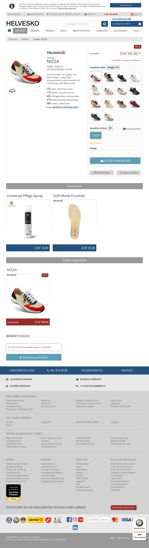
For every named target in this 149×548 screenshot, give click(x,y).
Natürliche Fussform (121, 469)
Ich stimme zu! (126, 5)
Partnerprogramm (85, 490)
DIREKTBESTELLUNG (22, 370)
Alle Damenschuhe (15, 400)
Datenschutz (123, 538)
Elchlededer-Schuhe (16, 446)
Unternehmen (83, 463)
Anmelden (14, 14)
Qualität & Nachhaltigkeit (123, 472)
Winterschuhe (83, 440)
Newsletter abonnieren (52, 481)
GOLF (63, 30)
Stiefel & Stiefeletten (121, 406)
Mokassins (46, 403)
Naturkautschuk (49, 446)
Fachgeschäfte (55, 14)
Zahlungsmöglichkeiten (17, 475)
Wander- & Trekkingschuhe (19, 409)
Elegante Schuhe (14, 438)
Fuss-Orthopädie (119, 484)
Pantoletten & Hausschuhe (89, 403)
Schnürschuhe (48, 406)
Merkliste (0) (72, 14)
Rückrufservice (92, 370)
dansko (9, 422)
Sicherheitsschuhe (85, 406)
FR (140, 14)
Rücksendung (12, 472)
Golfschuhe (116, 400)
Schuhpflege (117, 475)
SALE (137, 30)
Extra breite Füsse (119, 438)
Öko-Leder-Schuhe (85, 443)
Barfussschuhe (118, 440)
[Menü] (144, 519)
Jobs (78, 484)
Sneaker (45, 440)
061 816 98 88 (110, 14)
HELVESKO (46, 422)
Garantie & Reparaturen (18, 478)
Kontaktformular (49, 466)
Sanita (9, 425)
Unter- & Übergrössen (121, 466)
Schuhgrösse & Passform (123, 463)
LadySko (115, 422)
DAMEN (20, 30)
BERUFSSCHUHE (82, 30)
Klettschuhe (12, 403)
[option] (28, 221)
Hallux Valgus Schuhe (51, 438)
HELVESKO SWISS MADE (87, 422)
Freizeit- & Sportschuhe (87, 400)
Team (78, 466)
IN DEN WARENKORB (115, 160)
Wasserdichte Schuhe (51, 443)
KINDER (50, 30)
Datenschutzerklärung (67, 8)
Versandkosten (134, 60)
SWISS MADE (82, 478)
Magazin (80, 481)
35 (96, 135)
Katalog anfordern (50, 469)
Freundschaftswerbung (52, 478)
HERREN (35, 30)
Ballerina (45, 400)
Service (79, 475)
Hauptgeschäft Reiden (52, 472)
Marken (79, 472)
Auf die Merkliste (102, 172)
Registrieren (35, 14)
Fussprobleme (118, 487)
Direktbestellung (14, 466)
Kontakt (90, 14)
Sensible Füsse (83, 438)
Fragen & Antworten (16, 481)
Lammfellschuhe (14, 443)
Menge (93, 148)
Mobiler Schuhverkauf (17, 463)
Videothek (115, 490)
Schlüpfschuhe (13, 406)
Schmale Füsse (13, 440)
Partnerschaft (82, 487)
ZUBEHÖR (102, 30)
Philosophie (81, 469)
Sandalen (115, 403)
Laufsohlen (116, 478)
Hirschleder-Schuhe (120, 443)
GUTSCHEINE (120, 30)
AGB (112, 538)
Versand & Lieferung (16, 469)
